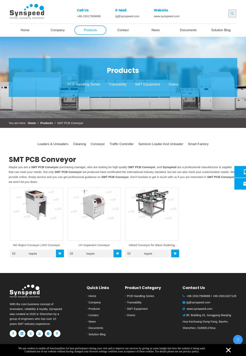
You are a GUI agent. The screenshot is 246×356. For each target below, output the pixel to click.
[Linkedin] (21, 333)
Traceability (117, 84)
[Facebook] (13, 333)
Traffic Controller (121, 144)
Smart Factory (198, 144)
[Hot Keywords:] (232, 13)
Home (92, 296)
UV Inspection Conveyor (94, 245)
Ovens (174, 84)
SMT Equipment (147, 84)
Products (94, 308)
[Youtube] (39, 333)
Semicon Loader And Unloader (160, 144)
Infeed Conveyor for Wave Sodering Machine (152, 245)
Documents (96, 327)
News (92, 321)
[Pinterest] (56, 333)
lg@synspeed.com (127, 16)
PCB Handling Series (83, 84)
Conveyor (98, 144)
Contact (94, 315)
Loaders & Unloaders (52, 144)
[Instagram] (48, 333)
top (238, 339)
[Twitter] (30, 333)
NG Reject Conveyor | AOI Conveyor (36, 245)
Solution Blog (97, 334)
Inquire (23, 253)
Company (95, 302)
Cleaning (79, 144)
